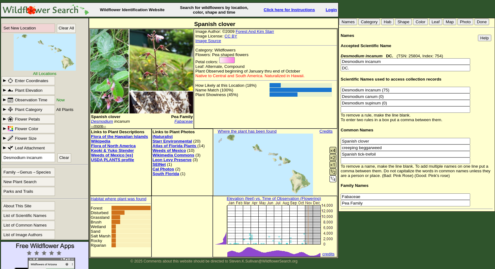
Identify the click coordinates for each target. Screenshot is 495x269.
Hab (387, 22)
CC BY (231, 36)
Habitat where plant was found (118, 198)
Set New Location (19, 28)
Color (420, 22)
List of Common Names (25, 225)
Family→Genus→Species (27, 172)
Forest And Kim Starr (255, 31)
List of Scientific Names (25, 215)
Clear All (66, 28)
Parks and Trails (18, 191)
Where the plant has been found (247, 131)
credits (328, 254)
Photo (465, 22)
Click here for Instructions (289, 9)
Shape (403, 22)
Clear (64, 157)
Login (331, 9)
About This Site (17, 206)
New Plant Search (20, 181)
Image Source (208, 40)
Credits (326, 131)
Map (450, 22)
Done (482, 22)
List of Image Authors (22, 234)
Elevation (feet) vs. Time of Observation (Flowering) (274, 198)
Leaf (436, 22)
